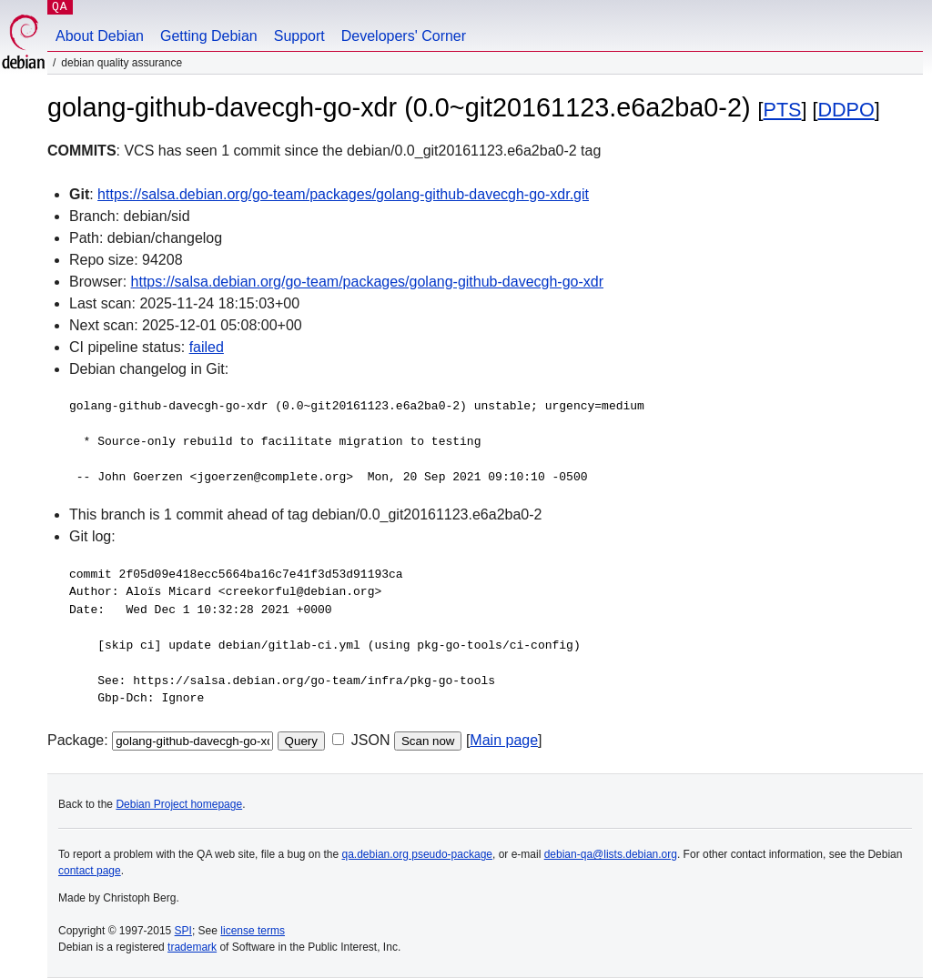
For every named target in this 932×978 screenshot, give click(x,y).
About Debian (100, 36)
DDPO (845, 109)
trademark (192, 947)
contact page (89, 870)
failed (206, 347)
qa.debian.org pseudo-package (417, 854)
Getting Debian (209, 36)
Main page (504, 740)
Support (299, 36)
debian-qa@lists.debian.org (610, 854)
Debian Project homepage (179, 804)
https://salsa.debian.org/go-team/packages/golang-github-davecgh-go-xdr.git (343, 194)
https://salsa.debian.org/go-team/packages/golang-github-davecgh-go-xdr (367, 281)
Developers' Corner (403, 36)
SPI (183, 930)
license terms (252, 930)
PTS (782, 109)
